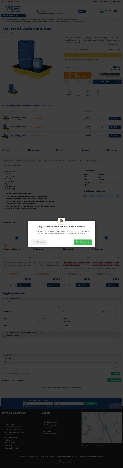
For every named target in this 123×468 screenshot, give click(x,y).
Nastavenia (39, 242)
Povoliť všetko (83, 242)
